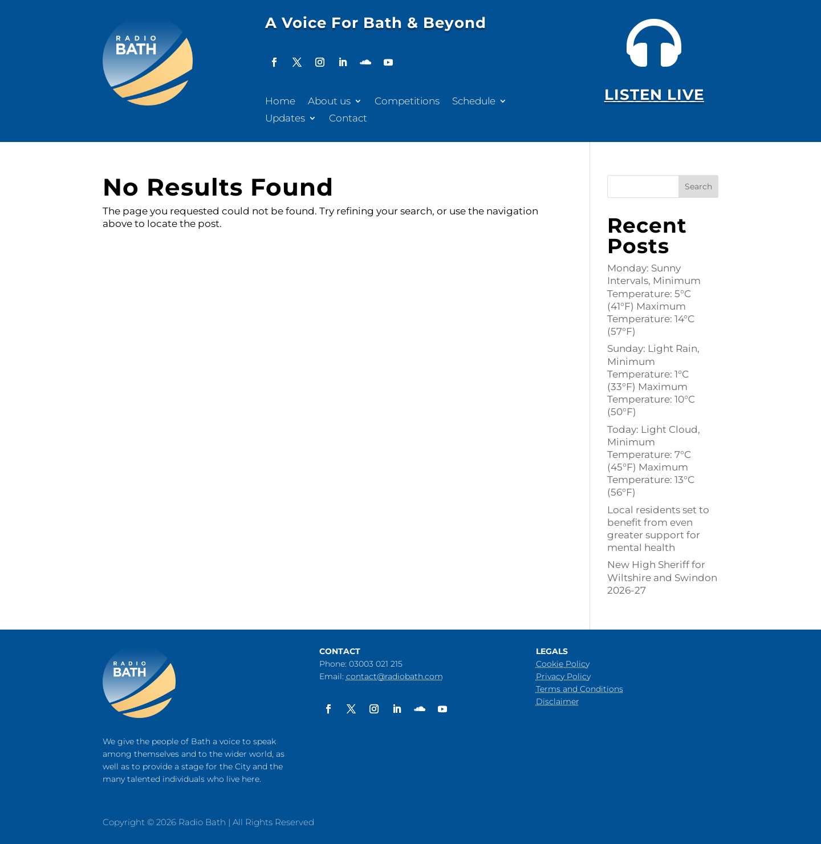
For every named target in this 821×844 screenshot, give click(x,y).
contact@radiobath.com (394, 676)
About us (329, 102)
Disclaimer (557, 701)
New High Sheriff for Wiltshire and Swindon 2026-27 (662, 577)
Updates (285, 119)
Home (280, 102)
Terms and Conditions (579, 689)
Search (698, 186)
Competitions (407, 102)
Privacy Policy (563, 676)
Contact (348, 119)
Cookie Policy (563, 664)
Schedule (473, 102)
